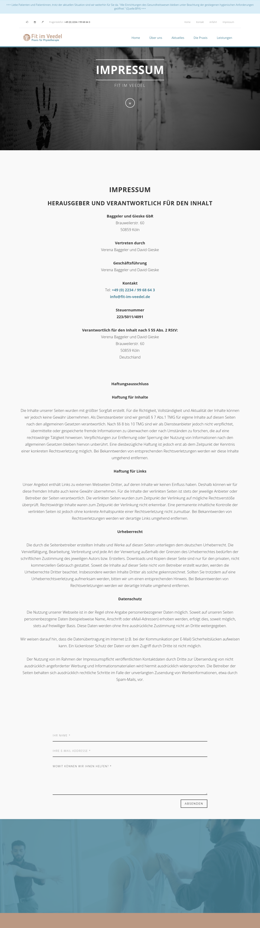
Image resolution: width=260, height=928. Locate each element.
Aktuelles (178, 38)
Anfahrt (213, 22)
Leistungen (224, 38)
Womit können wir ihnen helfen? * (130, 778)
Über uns (155, 38)
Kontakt (200, 22)
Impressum (228, 22)
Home (187, 22)
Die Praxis (201, 38)
